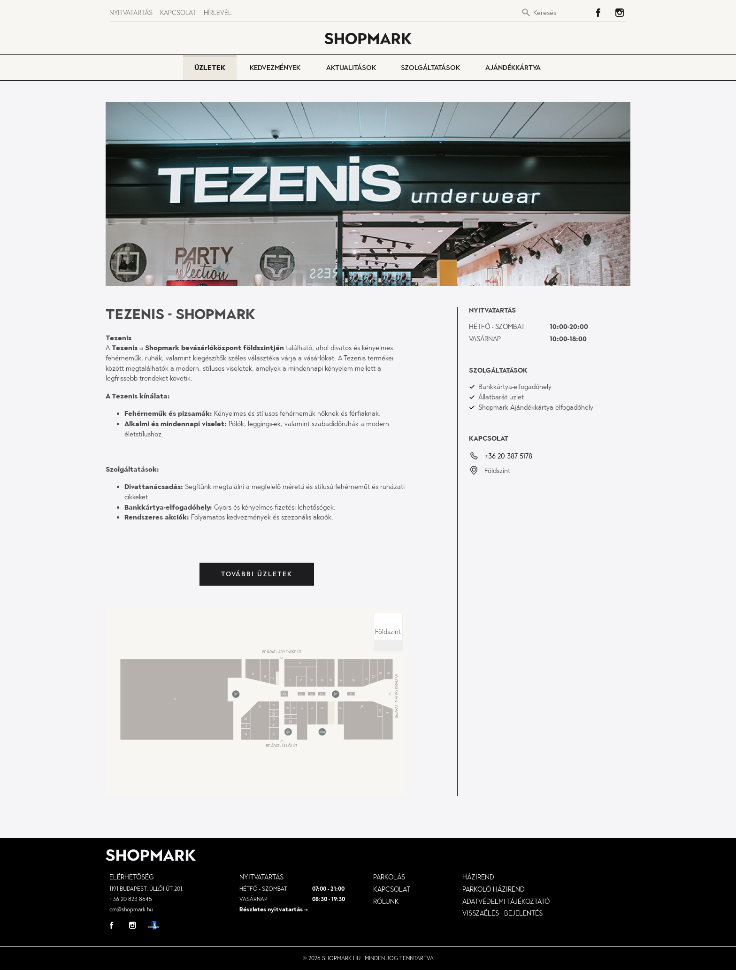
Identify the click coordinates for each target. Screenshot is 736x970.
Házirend (478, 877)
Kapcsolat (178, 13)
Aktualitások (351, 67)
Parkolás (389, 877)
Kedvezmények (275, 67)
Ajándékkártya (513, 67)
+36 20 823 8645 (130, 899)
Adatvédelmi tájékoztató (506, 901)
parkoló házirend (493, 889)
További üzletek (256, 574)
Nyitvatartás (131, 13)
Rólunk (386, 901)
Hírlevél (217, 13)
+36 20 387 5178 (508, 456)
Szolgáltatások (430, 67)
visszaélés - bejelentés (502, 913)
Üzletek (209, 67)
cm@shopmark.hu (131, 909)
